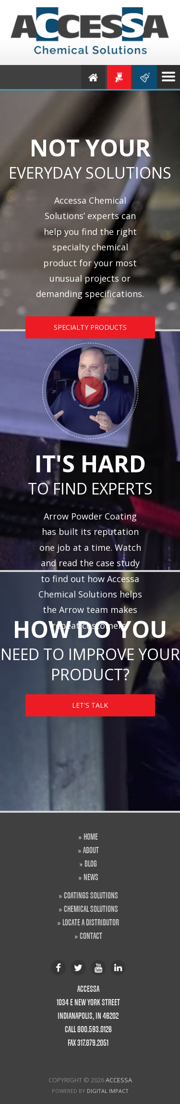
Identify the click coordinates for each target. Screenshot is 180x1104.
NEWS (91, 876)
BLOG (90, 863)
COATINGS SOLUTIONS (91, 895)
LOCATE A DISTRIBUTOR (90, 922)
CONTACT (91, 935)
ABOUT (91, 849)
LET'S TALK (90, 705)
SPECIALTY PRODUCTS (90, 327)
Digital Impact (108, 1090)
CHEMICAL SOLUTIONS (91, 908)
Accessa (119, 1080)
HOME (91, 836)
